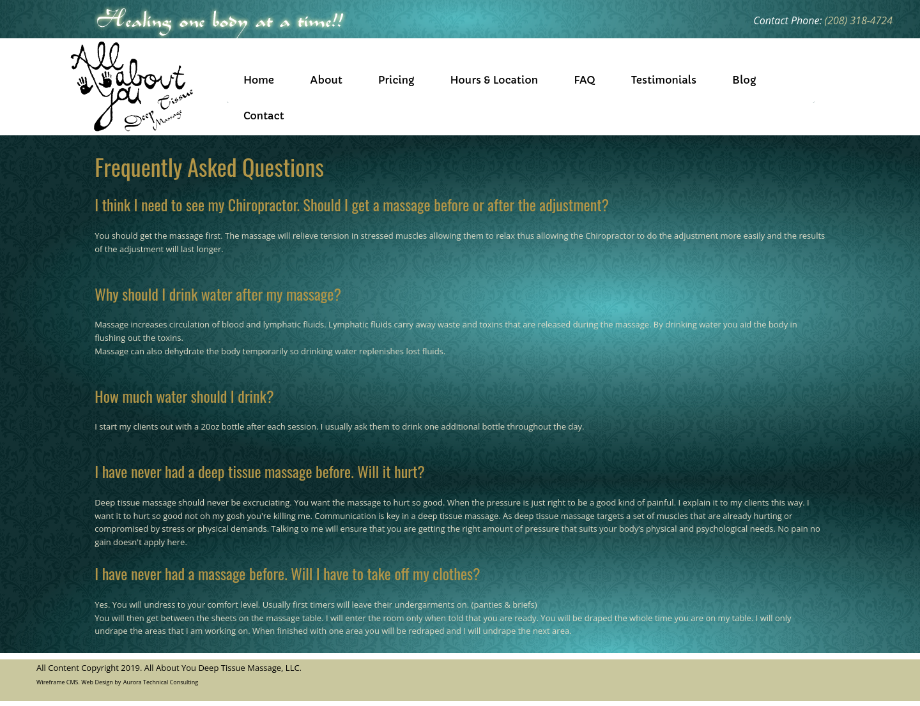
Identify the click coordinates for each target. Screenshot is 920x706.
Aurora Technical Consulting (160, 682)
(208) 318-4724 (859, 20)
